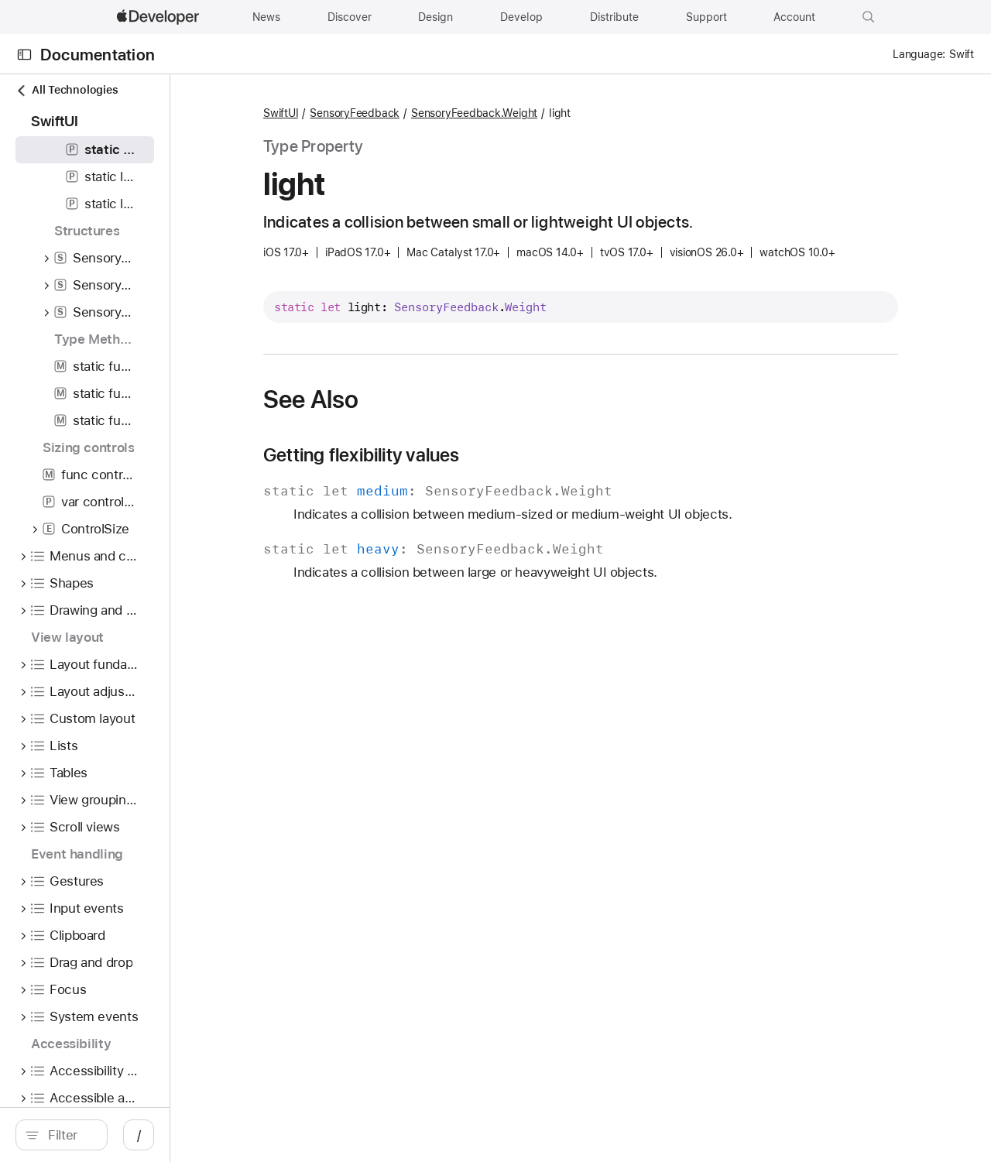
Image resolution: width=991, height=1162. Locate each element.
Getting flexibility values (470, 479)
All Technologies (66, 90)
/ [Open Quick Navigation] (278, 1135)
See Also (419, 423)
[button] (869, 17)
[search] (131, 1134)
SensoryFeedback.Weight (518, 114)
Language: (919, 54)
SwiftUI (389, 114)
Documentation (97, 54)
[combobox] (139, 1134)
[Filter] (139, 1135)
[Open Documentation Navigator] (24, 54)
